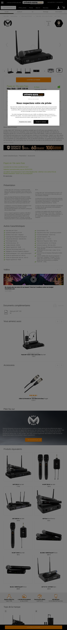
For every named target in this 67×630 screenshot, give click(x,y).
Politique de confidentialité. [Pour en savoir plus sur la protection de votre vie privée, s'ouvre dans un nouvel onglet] (46, 117)
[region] (33, 108)
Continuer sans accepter (33, 99)
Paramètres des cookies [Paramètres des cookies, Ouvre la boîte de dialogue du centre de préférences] (25, 121)
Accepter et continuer (41, 121)
